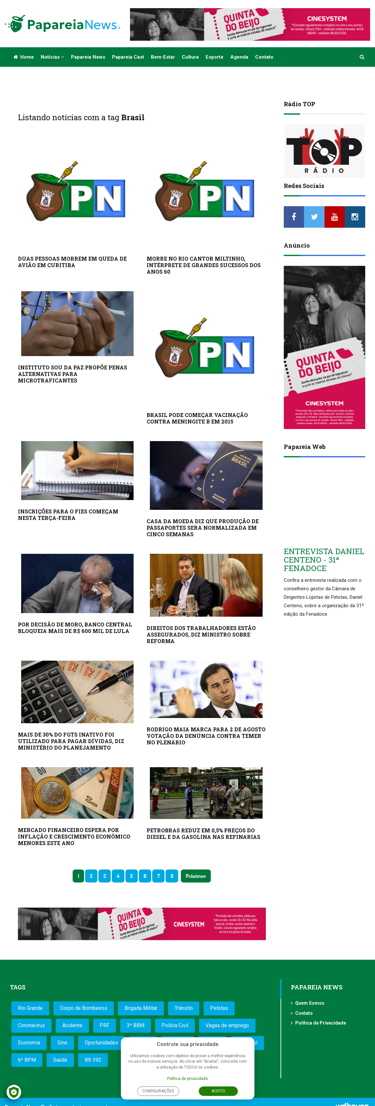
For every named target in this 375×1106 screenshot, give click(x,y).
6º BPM (27, 1060)
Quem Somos (310, 1003)
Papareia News (88, 57)
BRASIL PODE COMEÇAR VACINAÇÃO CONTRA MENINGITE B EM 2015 (197, 418)
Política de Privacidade (320, 1023)
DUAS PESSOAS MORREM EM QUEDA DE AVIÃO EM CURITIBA (72, 261)
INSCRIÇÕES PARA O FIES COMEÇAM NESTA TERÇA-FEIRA (68, 514)
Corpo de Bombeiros (83, 1008)
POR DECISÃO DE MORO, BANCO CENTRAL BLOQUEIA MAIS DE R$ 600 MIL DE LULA (75, 627)
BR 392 (93, 1060)
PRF (104, 1025)
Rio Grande (30, 1008)
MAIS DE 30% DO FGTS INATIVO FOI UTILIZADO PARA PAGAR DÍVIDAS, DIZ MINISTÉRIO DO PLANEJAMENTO (71, 741)
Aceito (218, 1091)
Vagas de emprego (227, 1025)
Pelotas (219, 1008)
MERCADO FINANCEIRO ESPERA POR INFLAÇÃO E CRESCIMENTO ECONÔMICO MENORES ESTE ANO (74, 836)
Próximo (194, 876)
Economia (29, 1043)
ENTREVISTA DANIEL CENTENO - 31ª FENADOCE (324, 560)
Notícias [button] (52, 57)
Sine (62, 1043)
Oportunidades (101, 1043)
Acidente (72, 1025)
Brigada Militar (140, 1008)
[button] (362, 57)
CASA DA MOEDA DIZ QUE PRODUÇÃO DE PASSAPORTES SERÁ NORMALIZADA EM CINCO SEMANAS (203, 528)
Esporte (215, 57)
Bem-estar (163, 57)
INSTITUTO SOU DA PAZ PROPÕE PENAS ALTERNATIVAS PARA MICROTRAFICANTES (72, 374)
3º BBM (135, 1025)
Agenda (239, 57)
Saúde (60, 1060)
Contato (264, 57)
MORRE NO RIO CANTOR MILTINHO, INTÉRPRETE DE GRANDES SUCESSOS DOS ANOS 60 (204, 265)
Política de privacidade (187, 1078)
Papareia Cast (128, 57)
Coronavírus (31, 1025)
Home (23, 57)
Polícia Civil (175, 1025)
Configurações (158, 1091)
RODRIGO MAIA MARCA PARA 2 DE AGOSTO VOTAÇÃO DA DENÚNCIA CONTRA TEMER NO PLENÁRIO (206, 736)
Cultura (190, 57)
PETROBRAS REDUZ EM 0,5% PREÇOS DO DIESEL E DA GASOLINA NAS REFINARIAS (203, 833)
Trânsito (184, 1008)
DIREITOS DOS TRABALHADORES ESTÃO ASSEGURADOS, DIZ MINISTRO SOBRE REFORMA (201, 634)
